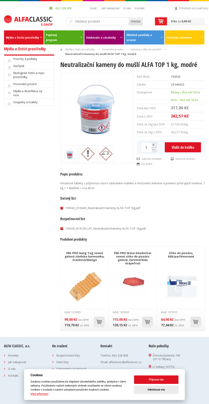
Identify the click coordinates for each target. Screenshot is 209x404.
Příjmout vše (156, 379)
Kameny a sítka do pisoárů (146, 49)
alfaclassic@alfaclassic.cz (125, 362)
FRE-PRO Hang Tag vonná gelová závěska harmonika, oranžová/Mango (84, 256)
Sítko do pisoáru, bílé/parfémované (181, 254)
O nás (127, 8)
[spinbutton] (146, 147)
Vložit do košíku (183, 147)
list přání (147, 164)
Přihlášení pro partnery (193, 8)
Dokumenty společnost (71, 369)
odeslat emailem (152, 159)
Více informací (39, 393)
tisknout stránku (186, 159)
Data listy (62, 362)
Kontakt (139, 8)
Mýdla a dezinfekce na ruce (27, 93)
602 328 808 (120, 355)
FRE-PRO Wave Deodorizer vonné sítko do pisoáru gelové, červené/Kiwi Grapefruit (133, 258)
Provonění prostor (25, 84)
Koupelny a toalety (25, 102)
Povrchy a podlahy (25, 59)
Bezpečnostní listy (68, 355)
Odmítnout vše (156, 389)
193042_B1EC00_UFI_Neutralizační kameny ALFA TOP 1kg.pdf (105, 228)
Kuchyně (18, 66)
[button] (154, 144)
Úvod (93, 8)
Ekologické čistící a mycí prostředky (28, 75)
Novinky (13, 355)
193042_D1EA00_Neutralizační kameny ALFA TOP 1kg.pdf (102, 208)
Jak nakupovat (110, 8)
